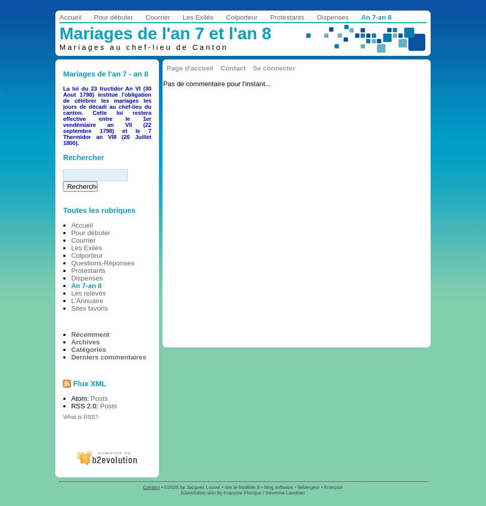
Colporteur (242, 17)
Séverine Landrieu (285, 492)
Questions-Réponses (102, 263)
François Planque (243, 492)
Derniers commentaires (108, 357)
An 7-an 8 (376, 17)
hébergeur (309, 487)
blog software (279, 487)
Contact (233, 68)
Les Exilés (198, 17)
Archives (85, 342)
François (334, 487)
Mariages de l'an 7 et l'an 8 (165, 33)
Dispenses (333, 17)
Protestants (287, 17)
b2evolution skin (198, 492)
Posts (99, 398)
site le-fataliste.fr (242, 487)
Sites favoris (89, 308)
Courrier (157, 17)
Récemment (90, 334)
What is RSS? (80, 417)
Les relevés (88, 293)
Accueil (70, 17)
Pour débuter (113, 17)
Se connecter (274, 68)
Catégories (88, 349)
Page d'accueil (190, 68)
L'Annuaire (87, 301)
